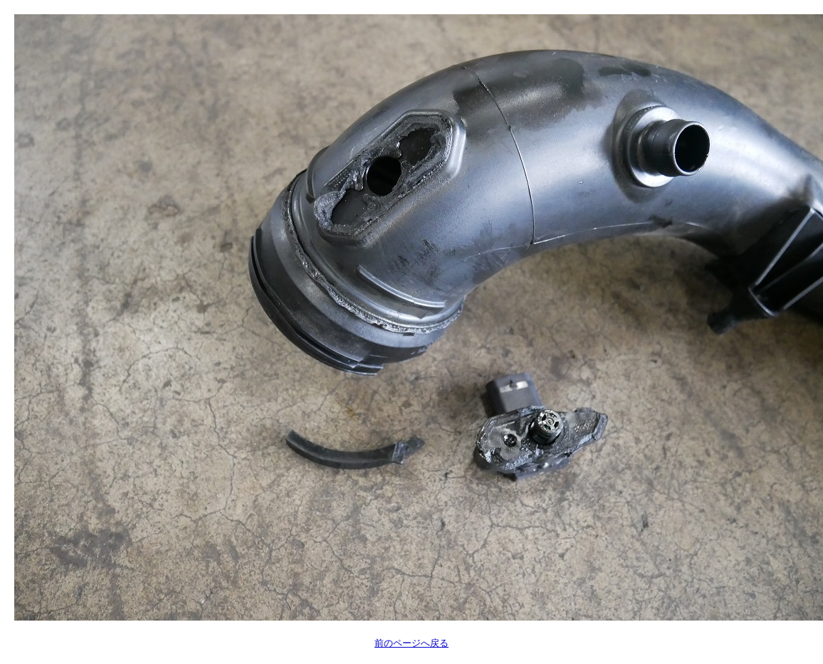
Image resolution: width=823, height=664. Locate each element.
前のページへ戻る (411, 643)
